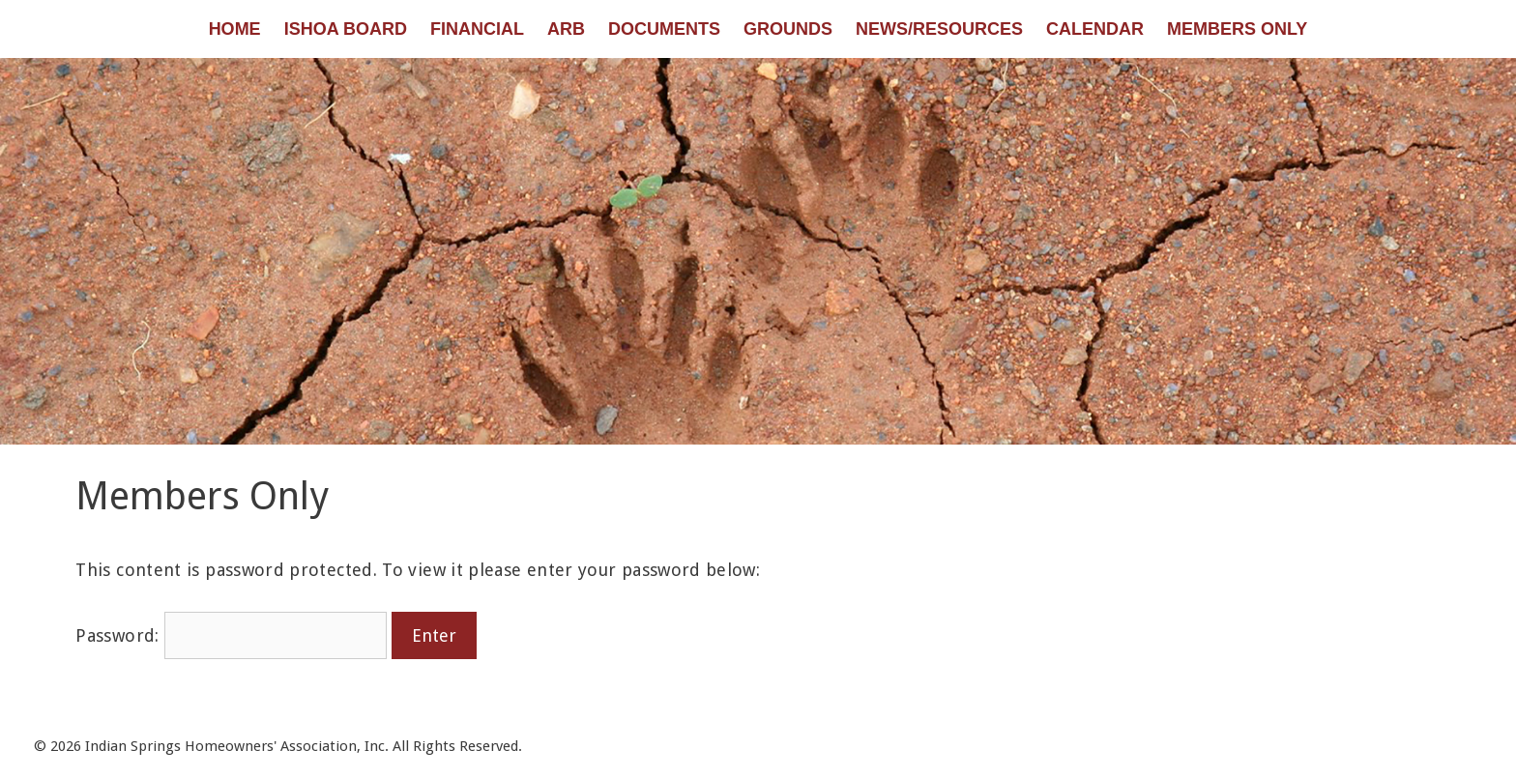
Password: (231, 635)
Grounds (787, 29)
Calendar (1095, 29)
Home (235, 29)
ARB (566, 29)
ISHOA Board (345, 29)
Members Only (1237, 29)
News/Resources (939, 29)
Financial (477, 29)
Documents (664, 29)
